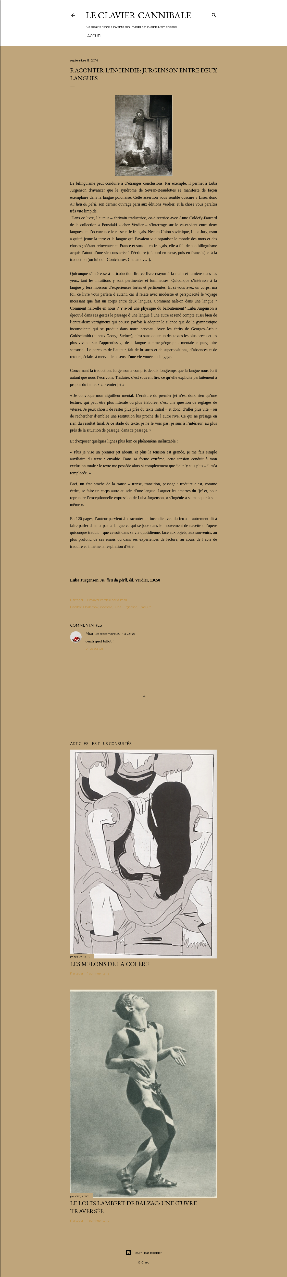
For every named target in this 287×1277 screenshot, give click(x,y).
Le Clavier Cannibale (138, 15)
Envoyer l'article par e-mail (107, 600)
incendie (106, 607)
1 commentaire (98, 973)
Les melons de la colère (109, 964)
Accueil (95, 36)
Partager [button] (76, 600)
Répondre (94, 649)
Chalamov (90, 607)
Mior (89, 633)
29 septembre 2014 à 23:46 (115, 634)
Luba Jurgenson (126, 607)
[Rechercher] (214, 14)
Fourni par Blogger (144, 1253)
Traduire (145, 607)
